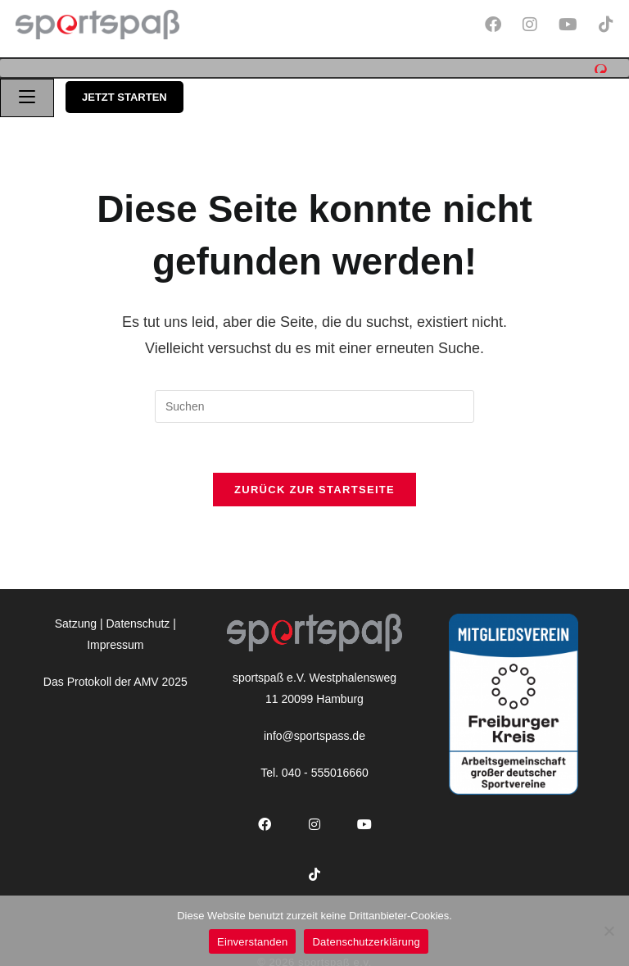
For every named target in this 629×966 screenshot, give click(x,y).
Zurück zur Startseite (314, 484)
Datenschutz (138, 618)
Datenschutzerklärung (365, 942)
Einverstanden (252, 942)
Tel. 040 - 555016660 (314, 767)
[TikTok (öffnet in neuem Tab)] (603, 24)
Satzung (76, 618)
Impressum (115, 639)
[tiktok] (314, 869)
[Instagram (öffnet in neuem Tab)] (536, 24)
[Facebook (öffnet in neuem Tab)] (499, 24)
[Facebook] (264, 819)
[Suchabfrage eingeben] (314, 401)
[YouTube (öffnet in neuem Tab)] (574, 24)
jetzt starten (124, 92)
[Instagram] (314, 819)
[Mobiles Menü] (27, 93)
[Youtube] (364, 819)
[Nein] (608, 931)
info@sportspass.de (314, 730)
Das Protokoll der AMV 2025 (115, 676)
